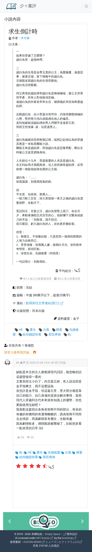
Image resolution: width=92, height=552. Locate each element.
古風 (44, 330)
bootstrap (69, 538)
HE (19, 330)
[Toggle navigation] (86, 6)
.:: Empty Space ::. (54, 534)
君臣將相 (52, 334)
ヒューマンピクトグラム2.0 (63, 541)
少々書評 (21, 6)
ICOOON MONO (34, 541)
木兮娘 (25, 38)
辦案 (57, 330)
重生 (31, 330)
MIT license (44, 538)
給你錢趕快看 (30, 334)
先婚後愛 (52, 452)
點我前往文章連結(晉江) (44, 303)
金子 (22, 362)
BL (67, 334)
